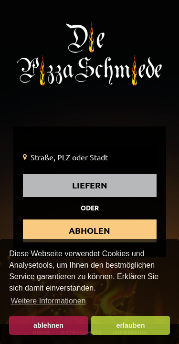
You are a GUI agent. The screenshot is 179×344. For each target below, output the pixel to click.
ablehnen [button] (48, 325)
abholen (89, 230)
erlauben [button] (130, 325)
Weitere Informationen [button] (48, 301)
